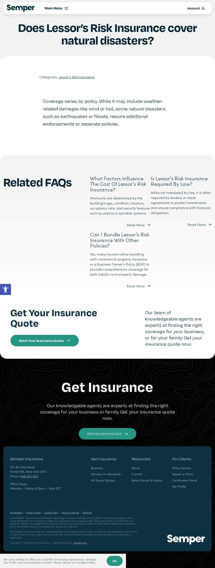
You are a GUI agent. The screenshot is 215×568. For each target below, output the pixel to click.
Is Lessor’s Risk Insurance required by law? (179, 181)
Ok (115, 561)
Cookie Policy (51, 512)
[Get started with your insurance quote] (107, 434)
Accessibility (16, 512)
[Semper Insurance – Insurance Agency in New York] (186, 536)
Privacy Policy (33, 512)
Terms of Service (70, 512)
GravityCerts (80, 542)
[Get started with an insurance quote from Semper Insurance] (44, 340)
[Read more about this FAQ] (139, 224)
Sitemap (87, 512)
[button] (5, 289)
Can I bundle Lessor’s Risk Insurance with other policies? (119, 240)
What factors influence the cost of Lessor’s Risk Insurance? (118, 184)
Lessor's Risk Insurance (76, 77)
